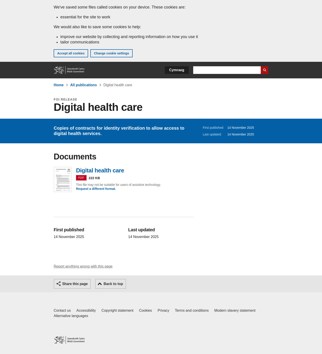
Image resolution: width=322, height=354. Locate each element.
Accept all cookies (71, 53)
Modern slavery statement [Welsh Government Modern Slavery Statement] (234, 310)
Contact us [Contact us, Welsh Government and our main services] (62, 310)
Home (59, 85)
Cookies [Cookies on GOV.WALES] (145, 310)
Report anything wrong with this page (83, 266)
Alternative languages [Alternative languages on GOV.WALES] (71, 316)
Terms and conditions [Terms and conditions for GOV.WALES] (192, 310)
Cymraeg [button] (176, 70)
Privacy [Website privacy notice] (163, 310)
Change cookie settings (111, 53)
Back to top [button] (113, 284)
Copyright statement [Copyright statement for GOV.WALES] (117, 310)
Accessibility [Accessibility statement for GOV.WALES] (86, 310)
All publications (83, 85)
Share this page (75, 284)
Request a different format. (96, 189)
